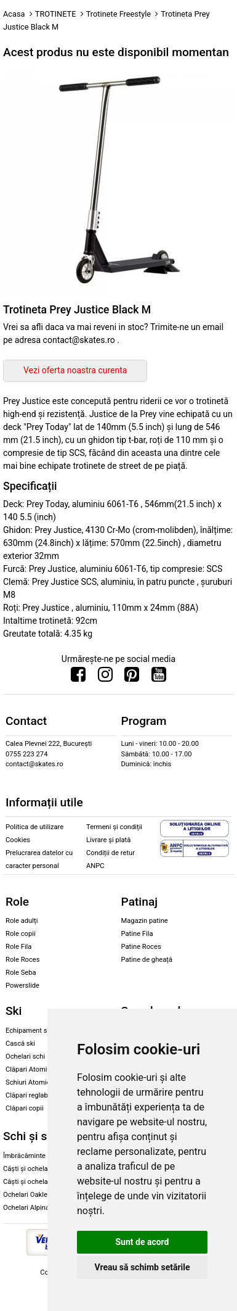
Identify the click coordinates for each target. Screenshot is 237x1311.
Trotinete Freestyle (118, 14)
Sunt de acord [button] (142, 1242)
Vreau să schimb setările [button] (142, 1267)
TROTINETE (55, 14)
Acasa (14, 14)
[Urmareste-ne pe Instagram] (105, 677)
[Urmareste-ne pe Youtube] (159, 677)
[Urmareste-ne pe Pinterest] (131, 677)
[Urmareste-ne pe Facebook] (78, 677)
